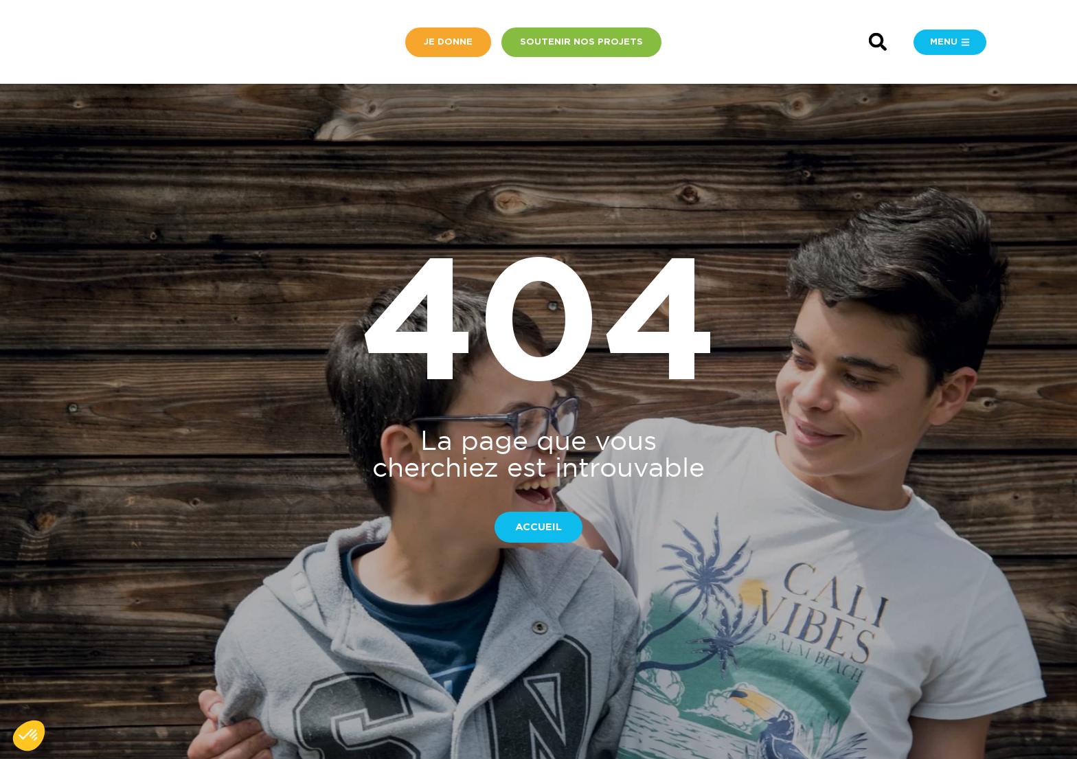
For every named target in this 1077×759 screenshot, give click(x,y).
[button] (877, 42)
